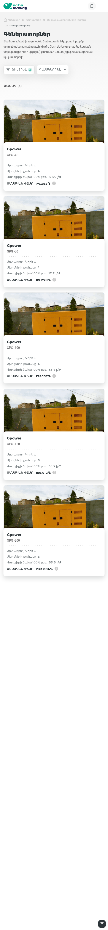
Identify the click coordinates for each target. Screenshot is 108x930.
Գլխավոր (11, 20)
